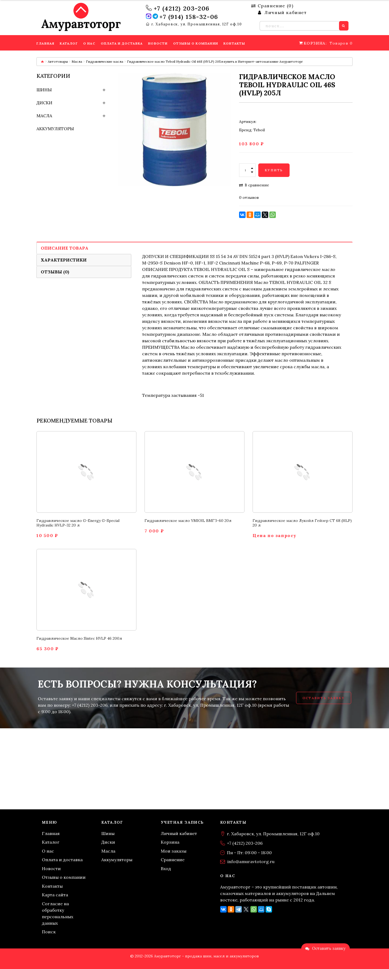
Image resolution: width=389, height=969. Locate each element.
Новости (51, 868)
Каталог (50, 842)
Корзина (170, 842)
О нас (48, 851)
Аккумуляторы (55, 128)
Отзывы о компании (64, 877)
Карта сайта (55, 894)
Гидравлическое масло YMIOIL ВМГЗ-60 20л (188, 520)
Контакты (52, 886)
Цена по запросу (275, 535)
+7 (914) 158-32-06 (188, 17)
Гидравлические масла (104, 61)
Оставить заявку (324, 698)
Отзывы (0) (55, 271)
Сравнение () (272, 6)
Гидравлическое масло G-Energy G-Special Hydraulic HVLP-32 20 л (77, 523)
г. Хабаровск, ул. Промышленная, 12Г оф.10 (196, 24)
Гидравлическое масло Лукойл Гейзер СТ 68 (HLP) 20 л (302, 523)
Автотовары (58, 61)
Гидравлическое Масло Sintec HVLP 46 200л (79, 638)
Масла (77, 61)
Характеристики (64, 260)
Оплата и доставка (62, 859)
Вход (166, 868)
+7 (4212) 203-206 (182, 8)
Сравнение (173, 859)
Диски (44, 102)
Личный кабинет (179, 833)
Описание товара (64, 248)
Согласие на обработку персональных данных (57, 913)
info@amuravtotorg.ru (250, 861)
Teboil (259, 130)
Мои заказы (173, 851)
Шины (44, 89)
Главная (51, 833)
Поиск (49, 931)
